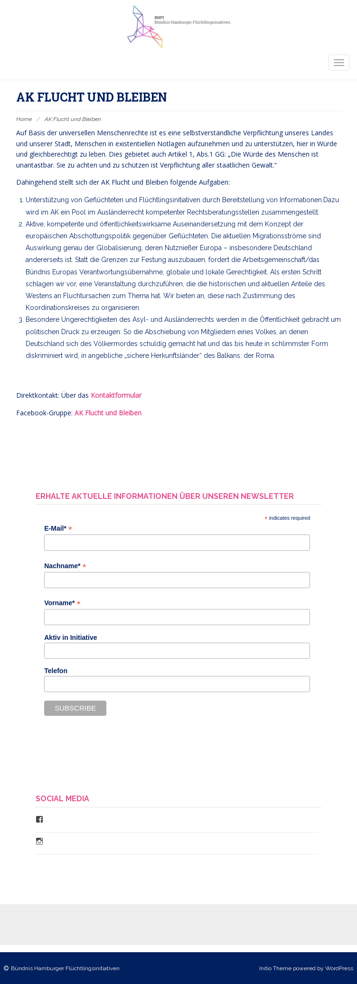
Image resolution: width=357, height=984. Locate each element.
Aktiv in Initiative (70, 637)
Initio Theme (275, 968)
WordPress (339, 968)
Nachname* (65, 566)
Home (24, 119)
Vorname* (62, 603)
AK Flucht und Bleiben (108, 412)
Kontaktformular (115, 395)
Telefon (55, 671)
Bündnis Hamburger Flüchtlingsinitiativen (65, 968)
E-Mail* (58, 528)
